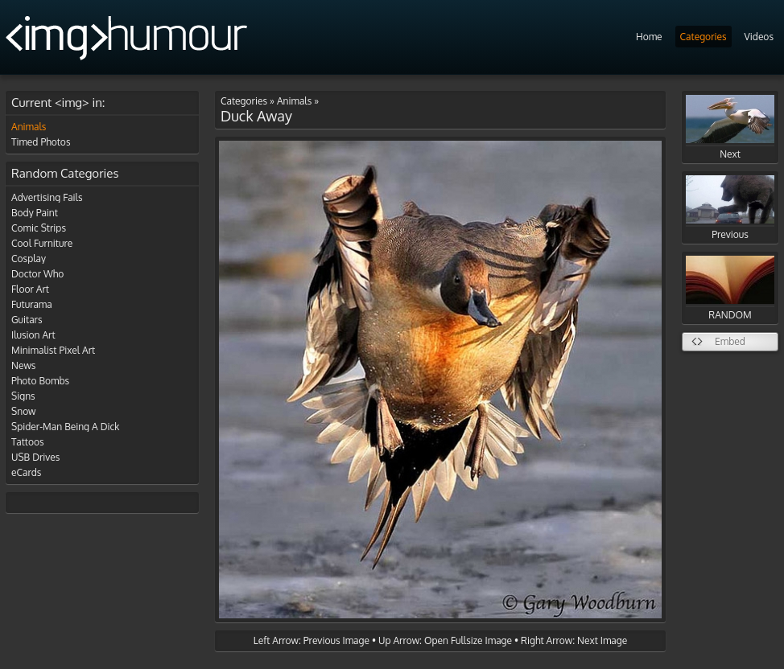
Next (730, 127)
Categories (703, 37)
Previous (730, 207)
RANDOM (730, 288)
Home (649, 37)
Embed (730, 341)
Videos (759, 37)
